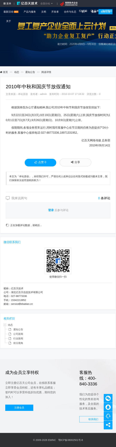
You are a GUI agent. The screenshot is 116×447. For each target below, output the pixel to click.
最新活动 (11, 11)
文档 (43, 11)
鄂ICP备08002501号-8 (70, 440)
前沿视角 (18, 343)
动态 (16, 72)
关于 (8, 21)
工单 (95, 10)
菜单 (7, 3)
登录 (51, 210)
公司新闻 (18, 334)
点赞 (40, 163)
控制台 (107, 10)
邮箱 (83, 10)
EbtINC (52, 440)
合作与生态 (70, 11)
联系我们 (93, 419)
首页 (4, 72)
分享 (75, 162)
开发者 (55, 11)
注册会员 (19, 407)
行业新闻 (18, 338)
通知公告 (30, 72)
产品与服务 (30, 11)
